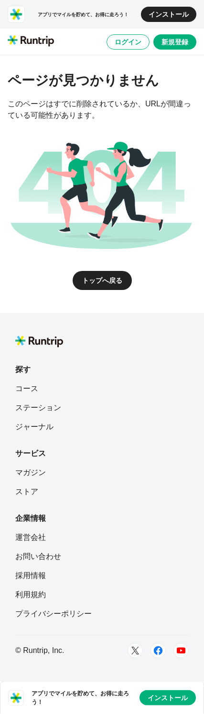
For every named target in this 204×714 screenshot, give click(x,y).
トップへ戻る (102, 280)
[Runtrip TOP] (31, 41)
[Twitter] (135, 650)
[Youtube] (181, 650)
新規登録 (174, 42)
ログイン (128, 42)
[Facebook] (158, 650)
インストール (169, 14)
